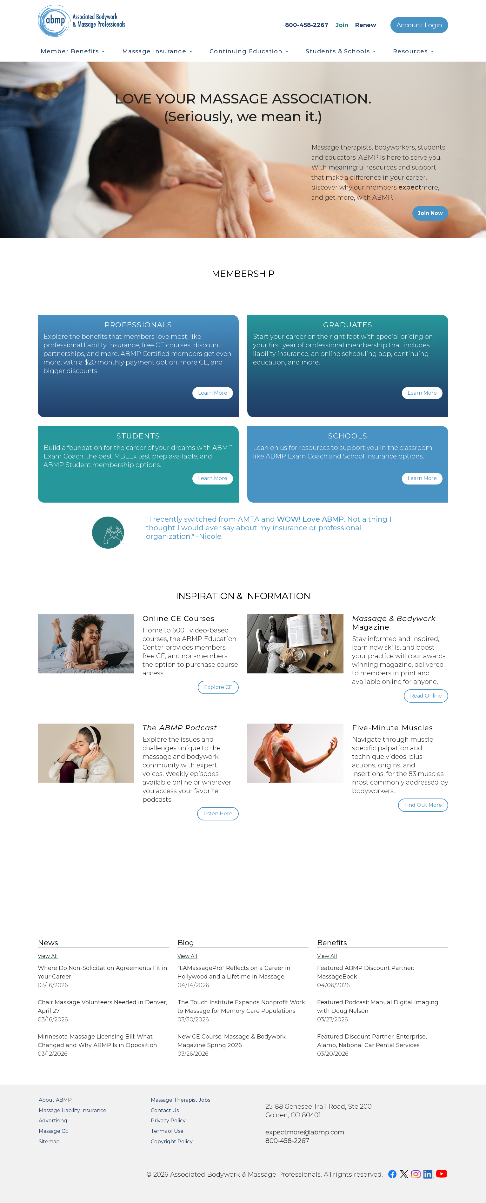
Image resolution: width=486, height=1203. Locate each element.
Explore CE (218, 687)
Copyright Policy (172, 1142)
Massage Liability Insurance (72, 1110)
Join (342, 25)
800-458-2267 (306, 25)
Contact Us (165, 1110)
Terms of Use (167, 1131)
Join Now (430, 213)
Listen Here (217, 814)
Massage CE (54, 1131)
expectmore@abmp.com (304, 1132)
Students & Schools (337, 51)
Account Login (419, 25)
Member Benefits (70, 51)
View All (48, 956)
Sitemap (49, 1142)
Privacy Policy (168, 1121)
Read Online (426, 696)
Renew (365, 25)
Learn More (212, 393)
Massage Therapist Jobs (180, 1100)
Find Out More (423, 805)
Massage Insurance (154, 51)
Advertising (53, 1121)
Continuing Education (246, 51)
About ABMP (55, 1100)
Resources (410, 51)
